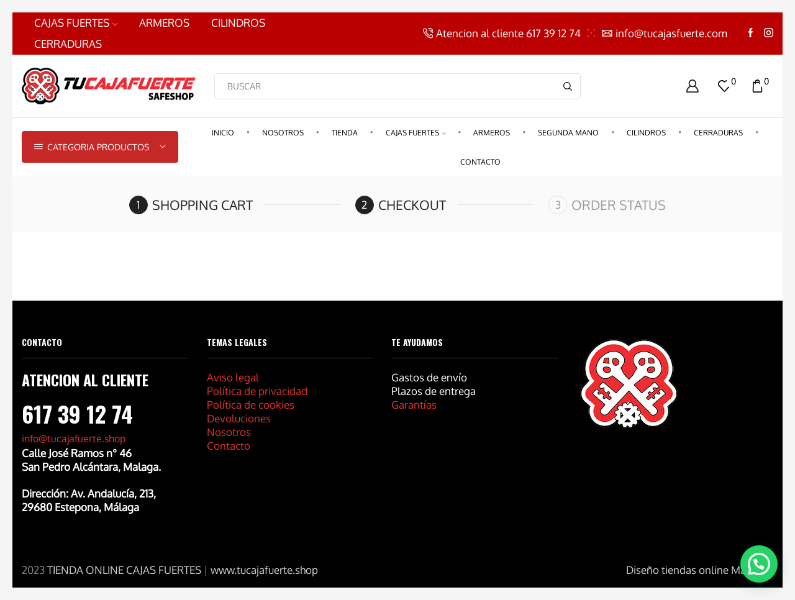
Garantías (414, 404)
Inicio (223, 132)
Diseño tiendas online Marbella (699, 569)
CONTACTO (480, 161)
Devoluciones (239, 418)
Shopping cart (202, 204)
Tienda (345, 132)
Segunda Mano (568, 132)
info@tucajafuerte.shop (73, 438)
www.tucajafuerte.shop (264, 569)
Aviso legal (233, 377)
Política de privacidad (257, 391)
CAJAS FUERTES (75, 22)
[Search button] (567, 86)
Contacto (228, 445)
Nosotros (283, 132)
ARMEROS (164, 22)
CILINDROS (238, 22)
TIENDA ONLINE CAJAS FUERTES (124, 569)
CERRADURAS (68, 43)
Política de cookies (250, 404)
